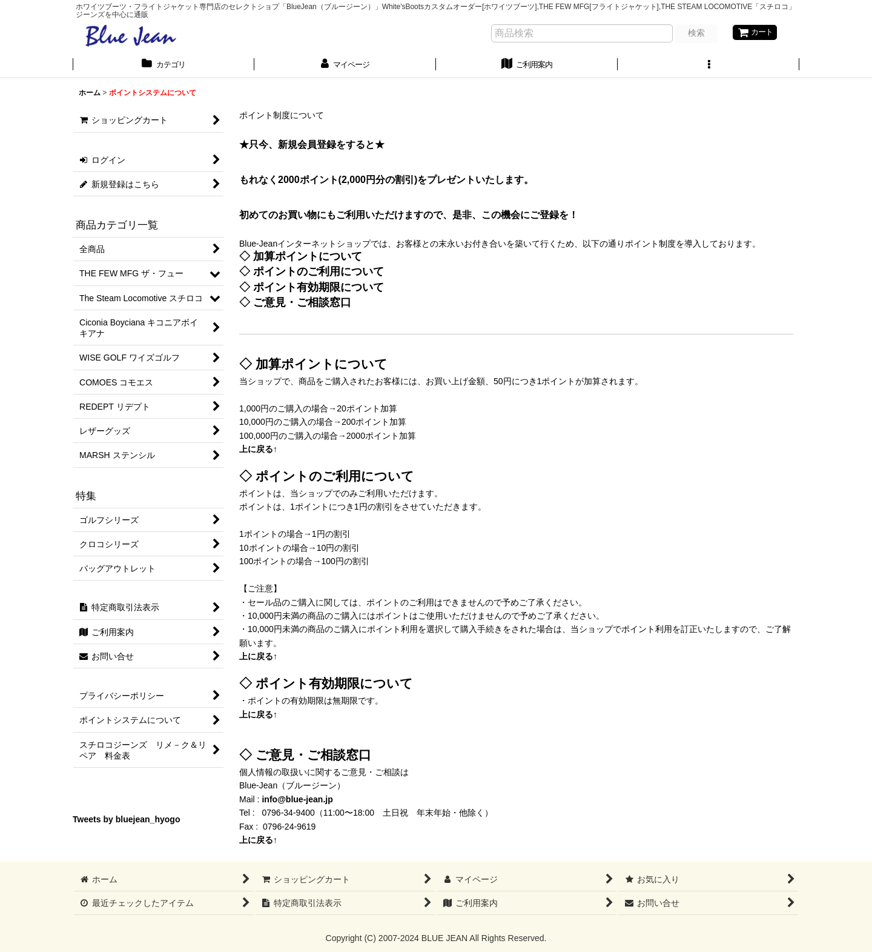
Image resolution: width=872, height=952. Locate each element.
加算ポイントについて (307, 257)
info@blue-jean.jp (297, 801)
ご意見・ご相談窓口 (302, 304)
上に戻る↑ (258, 451)
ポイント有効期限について (318, 288)
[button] (708, 66)
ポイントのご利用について (318, 273)
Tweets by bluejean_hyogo (126, 821)
